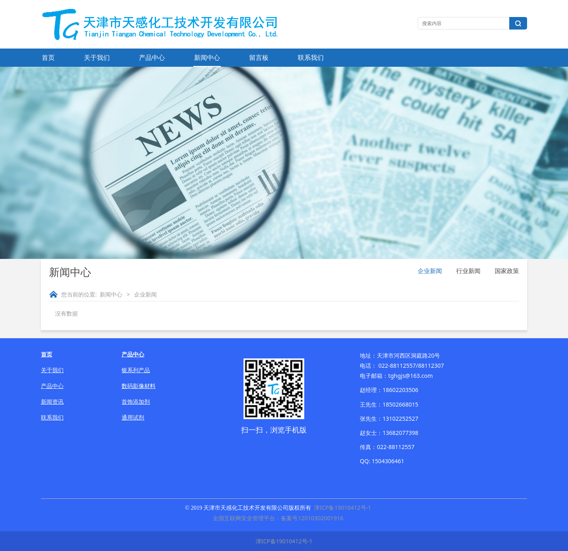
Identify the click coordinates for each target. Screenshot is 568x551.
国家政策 (507, 271)
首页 (48, 57)
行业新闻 (468, 271)
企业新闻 (430, 271)
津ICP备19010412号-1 (342, 507)
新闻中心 (207, 57)
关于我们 (97, 57)
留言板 (259, 57)
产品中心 (152, 57)
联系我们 (311, 57)
